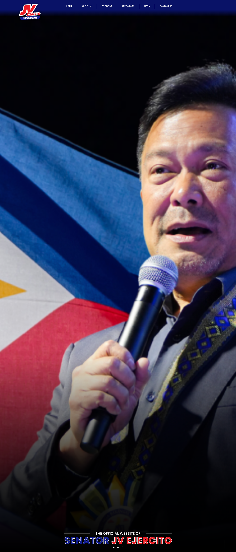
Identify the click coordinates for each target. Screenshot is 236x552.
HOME (69, 6)
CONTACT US (166, 6)
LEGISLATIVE (106, 6)
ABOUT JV (86, 6)
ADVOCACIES (128, 6)
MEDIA (147, 6)
